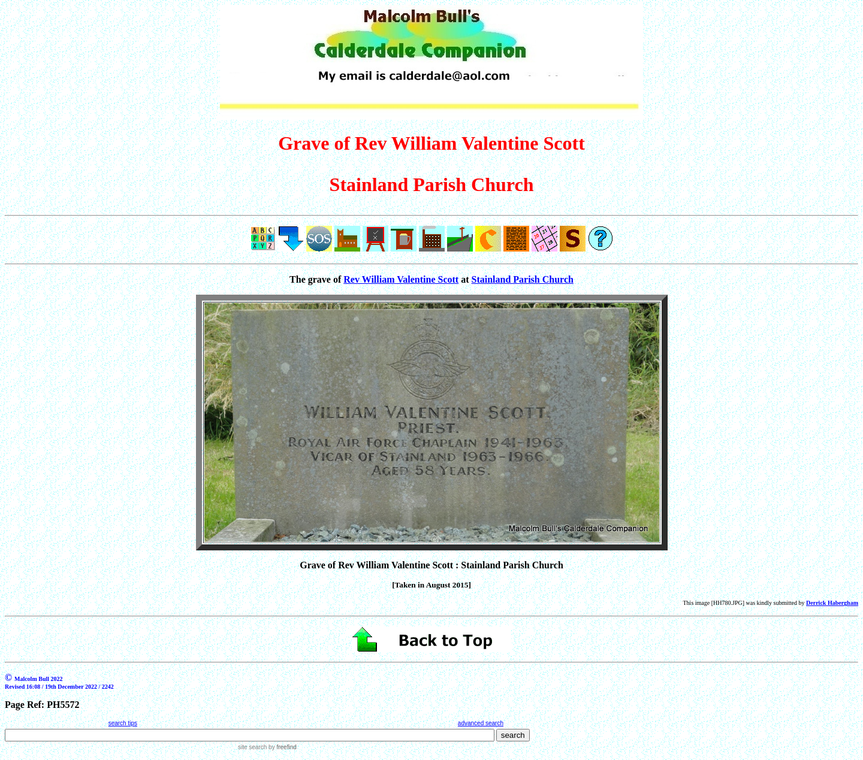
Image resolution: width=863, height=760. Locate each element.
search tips (122, 723)
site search (252, 747)
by (281, 747)
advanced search (480, 723)
